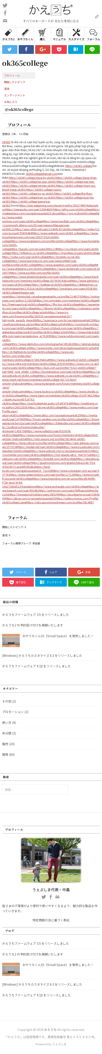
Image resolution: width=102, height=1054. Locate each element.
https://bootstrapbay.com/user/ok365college (61, 371)
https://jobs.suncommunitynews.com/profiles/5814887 (60, 502)
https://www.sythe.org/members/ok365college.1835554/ (50, 362)
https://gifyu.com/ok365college (72, 209)
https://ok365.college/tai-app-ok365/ (34, 181)
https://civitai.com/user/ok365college (25, 257)
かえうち (50, 1029)
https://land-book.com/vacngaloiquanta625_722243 (27, 468)
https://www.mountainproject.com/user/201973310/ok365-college (50, 237)
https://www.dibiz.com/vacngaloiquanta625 (53, 415)
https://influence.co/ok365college (32, 253)
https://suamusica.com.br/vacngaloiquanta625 (64, 320)
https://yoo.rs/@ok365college (78, 213)
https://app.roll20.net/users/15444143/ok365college (47, 229)
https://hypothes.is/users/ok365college (76, 253)
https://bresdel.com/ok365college (55, 459)
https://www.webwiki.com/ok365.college (57, 233)
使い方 (6, 722)
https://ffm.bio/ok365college (61, 304)
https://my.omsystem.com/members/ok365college (66, 300)
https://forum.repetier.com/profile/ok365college (54, 419)
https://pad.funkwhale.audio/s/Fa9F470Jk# (46, 403)
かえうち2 (8, 34)
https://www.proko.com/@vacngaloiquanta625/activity (63, 348)
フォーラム (93, 34)
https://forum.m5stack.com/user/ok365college (61, 328)
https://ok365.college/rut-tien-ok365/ (33, 185)
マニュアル (59, 34)
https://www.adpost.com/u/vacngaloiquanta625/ (60, 451)
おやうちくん (25, 34)
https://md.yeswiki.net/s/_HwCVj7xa (69, 455)
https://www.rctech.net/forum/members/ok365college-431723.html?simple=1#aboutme (50, 379)
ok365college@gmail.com (42, 174)
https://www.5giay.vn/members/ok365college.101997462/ (57, 395)
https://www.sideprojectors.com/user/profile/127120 (42, 474)
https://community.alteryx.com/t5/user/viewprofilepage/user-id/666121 (50, 225)
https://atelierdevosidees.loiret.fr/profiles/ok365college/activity (50, 330)
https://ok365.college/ (78, 166)
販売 (5, 744)
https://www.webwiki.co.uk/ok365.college (64, 375)
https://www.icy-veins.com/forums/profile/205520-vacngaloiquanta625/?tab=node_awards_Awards (37, 316)
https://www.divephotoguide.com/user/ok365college (43, 276)
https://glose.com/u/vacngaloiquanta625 (30, 498)
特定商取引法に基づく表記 (51, 920)
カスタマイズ (76, 34)
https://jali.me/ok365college (45, 407)
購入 (42, 34)
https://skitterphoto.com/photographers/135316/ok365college (50, 286)
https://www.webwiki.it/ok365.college (72, 360)
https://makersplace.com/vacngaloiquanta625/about (51, 211)
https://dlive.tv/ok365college (52, 308)
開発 (5, 754)
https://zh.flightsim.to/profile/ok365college (50, 350)
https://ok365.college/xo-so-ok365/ (33, 193)
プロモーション (13, 712)
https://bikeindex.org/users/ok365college (72, 423)
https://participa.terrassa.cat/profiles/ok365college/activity (51, 322)
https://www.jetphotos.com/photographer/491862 (42, 344)
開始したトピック (14, 82)
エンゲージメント (14, 95)
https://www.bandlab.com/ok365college (67, 221)
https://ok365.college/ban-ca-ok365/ (33, 197)
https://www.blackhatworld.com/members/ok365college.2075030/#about (50, 278)
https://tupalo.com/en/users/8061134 (34, 249)
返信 (6, 88)
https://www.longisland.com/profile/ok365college (41, 241)
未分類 (6, 733)
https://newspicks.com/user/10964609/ (29, 209)
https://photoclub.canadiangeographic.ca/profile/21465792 (45, 296)
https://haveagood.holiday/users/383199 (34, 494)
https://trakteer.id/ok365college (51, 284)
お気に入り (10, 102)
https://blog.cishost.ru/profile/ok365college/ (38, 443)
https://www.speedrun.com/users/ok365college (66, 265)
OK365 (6, 142)
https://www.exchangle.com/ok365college (62, 486)
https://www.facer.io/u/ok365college (48, 391)
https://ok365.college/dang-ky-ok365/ (32, 177)
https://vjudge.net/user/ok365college (39, 447)
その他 (6, 701)
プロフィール (12, 75)
